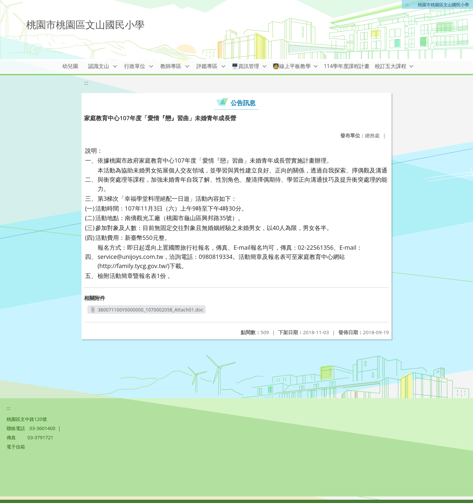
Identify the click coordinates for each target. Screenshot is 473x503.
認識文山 (98, 66)
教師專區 (170, 66)
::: (407, 5)
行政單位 (134, 66)
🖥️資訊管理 (245, 66)
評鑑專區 (206, 66)
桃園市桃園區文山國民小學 (443, 5)
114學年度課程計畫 (347, 66)
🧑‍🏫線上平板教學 (292, 66)
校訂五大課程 (390, 66)
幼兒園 (70, 66)
